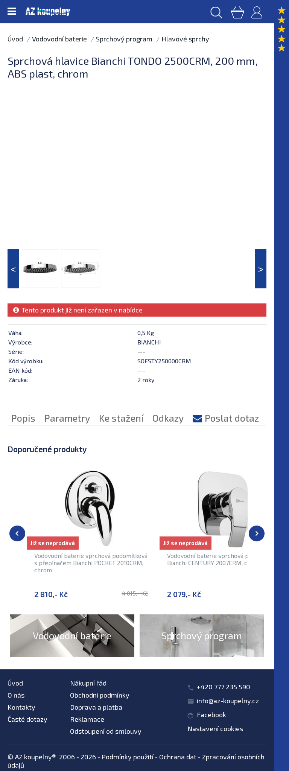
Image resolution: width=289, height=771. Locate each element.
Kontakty (21, 707)
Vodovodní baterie (59, 39)
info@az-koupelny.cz (228, 700)
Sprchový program (124, 39)
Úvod (15, 39)
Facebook (211, 714)
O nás (16, 695)
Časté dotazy (27, 719)
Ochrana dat (177, 757)
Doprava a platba (96, 707)
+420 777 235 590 (223, 687)
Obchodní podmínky (99, 695)
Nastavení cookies (215, 728)
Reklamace (87, 719)
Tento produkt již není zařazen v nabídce (78, 310)
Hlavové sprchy (185, 39)
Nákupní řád (88, 683)
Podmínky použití (128, 757)
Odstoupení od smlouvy (105, 731)
